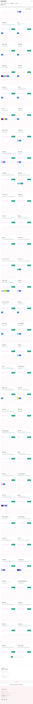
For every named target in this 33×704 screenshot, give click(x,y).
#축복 (18, 24)
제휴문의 (10, 695)
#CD (21, 325)
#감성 (4, 518)
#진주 (2, 110)
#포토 (2, 89)
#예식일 (6, 89)
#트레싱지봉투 (10, 540)
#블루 (24, 89)
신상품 (5, 3)
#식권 (4, 24)
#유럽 (6, 46)
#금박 (6, 132)
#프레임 (7, 110)
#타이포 (20, 411)
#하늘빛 (21, 89)
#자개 (18, 346)
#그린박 (21, 132)
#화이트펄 (5, 110)
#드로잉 (4, 346)
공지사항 (16, 681)
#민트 (2, 67)
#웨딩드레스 (20, 46)
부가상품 (16, 3)
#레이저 (4, 89)
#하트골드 (7, 67)
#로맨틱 (23, 89)
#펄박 (20, 24)
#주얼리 (4, 153)
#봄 (4, 325)
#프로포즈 (7, 346)
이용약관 (7, 695)
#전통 (20, 346)
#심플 (2, 153)
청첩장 (2, 3)
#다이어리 (6, 518)
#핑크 (18, 67)
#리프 (22, 132)
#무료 (13, 24)
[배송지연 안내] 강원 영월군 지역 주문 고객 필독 (16, 684)
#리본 (18, 46)
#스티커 (6, 24)
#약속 (5, 540)
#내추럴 (3, 132)
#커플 (4, 132)
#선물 (7, 540)
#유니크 (19, 325)
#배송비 (12, 24)
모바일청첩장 (12, 3)
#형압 (22, 67)
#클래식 (5, 46)
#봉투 (2, 24)
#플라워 (19, 89)
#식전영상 (10, 24)
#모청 (7, 24)
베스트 (8, 3)
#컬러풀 (4, 67)
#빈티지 (3, 46)
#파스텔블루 (3, 540)
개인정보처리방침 (3, 695)
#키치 (22, 368)
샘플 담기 (13, 29)
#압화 (5, 325)
